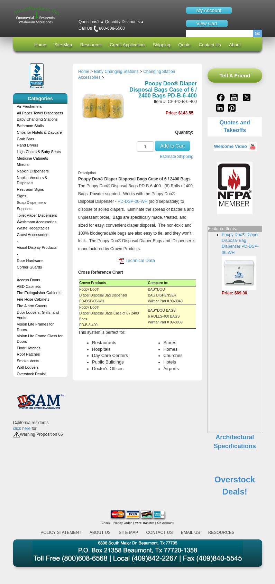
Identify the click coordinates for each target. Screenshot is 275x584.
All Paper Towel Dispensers (40, 113)
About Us (100, 532)
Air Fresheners (29, 106)
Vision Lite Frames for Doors (35, 327)
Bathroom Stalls (30, 126)
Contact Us (210, 44)
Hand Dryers (27, 145)
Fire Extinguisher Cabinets (39, 293)
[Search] (224, 33)
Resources (91, 44)
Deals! (234, 491)
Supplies (24, 209)
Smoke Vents (28, 361)
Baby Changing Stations (37, 119)
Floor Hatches (28, 348)
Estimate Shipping (176, 156)
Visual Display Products (37, 247)
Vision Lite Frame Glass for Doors (40, 338)
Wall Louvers (28, 367)
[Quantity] (145, 146)
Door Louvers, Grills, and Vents (38, 315)
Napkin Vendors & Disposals (32, 180)
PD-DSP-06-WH (133, 201)
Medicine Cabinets (32, 158)
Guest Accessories (32, 235)
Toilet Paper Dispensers (37, 215)
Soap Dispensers (31, 202)
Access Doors (28, 280)
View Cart (206, 23)
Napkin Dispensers (33, 171)
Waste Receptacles (33, 228)
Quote (184, 44)
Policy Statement (60, 532)
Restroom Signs (30, 189)
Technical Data (140, 260)
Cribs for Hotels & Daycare (39, 132)
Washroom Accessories (37, 222)
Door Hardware (30, 260)
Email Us (190, 532)
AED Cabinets (29, 286)
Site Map (63, 44)
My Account (208, 10)
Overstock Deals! (31, 374)
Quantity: (184, 132)
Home (40, 44)
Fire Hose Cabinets (33, 299)
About (235, 44)
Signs (22, 196)
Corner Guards (29, 267)
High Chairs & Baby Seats (39, 152)
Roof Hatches (28, 354)
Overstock (234, 479)
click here (22, 428)
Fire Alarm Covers (32, 306)
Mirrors (23, 164)
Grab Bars (25, 139)
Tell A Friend (234, 75)
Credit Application (127, 44)
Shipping (162, 44)
